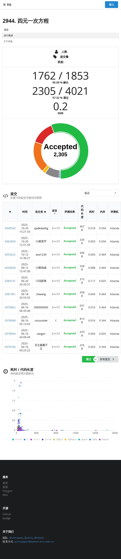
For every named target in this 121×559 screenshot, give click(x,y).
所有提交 (107, 359)
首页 (5, 483)
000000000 (41, 307)
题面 (6, 29)
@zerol (28, 537)
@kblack (39, 537)
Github (7, 514)
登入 (111, 4)
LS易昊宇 (41, 241)
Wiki (5, 494)
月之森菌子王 (41, 346)
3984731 (10, 281)
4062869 (10, 241)
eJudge (7, 518)
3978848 (10, 320)
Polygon (7, 491)
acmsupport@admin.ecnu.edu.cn (34, 541)
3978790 (10, 347)
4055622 (10, 254)
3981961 (10, 294)
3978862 (10, 307)
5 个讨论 (8, 41)
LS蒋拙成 (41, 267)
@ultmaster (16, 537)
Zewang (41, 294)
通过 (88, 359)
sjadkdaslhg (41, 228)
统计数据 (8, 35)
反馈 (5, 487)
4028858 (10, 267)
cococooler (41, 320)
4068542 (10, 228)
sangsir (41, 333)
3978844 (10, 333)
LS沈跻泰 (41, 280)
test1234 (41, 254)
